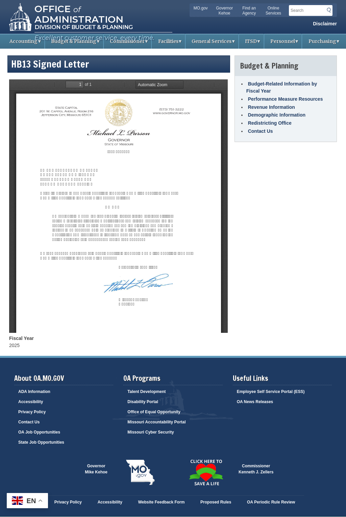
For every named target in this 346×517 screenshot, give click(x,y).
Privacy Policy (32, 412)
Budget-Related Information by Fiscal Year (281, 87)
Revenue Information (271, 107)
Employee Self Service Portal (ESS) (271, 391)
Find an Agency (249, 11)
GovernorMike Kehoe (96, 469)
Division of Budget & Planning (83, 27)
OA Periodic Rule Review (271, 502)
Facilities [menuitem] (167, 43)
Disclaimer (325, 23)
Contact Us (260, 131)
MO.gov (201, 8)
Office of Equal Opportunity (153, 412)
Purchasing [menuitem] (321, 43)
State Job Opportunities (41, 442)
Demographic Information (276, 115)
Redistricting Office (270, 123)
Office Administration (78, 13)
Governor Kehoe (224, 11)
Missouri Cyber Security (150, 432)
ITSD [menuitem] (250, 43)
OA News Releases (255, 401)
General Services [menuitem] (211, 43)
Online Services (273, 11)
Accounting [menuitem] (22, 43)
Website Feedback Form (161, 502)
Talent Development (146, 391)
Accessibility (30, 401)
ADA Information (34, 391)
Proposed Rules (215, 502)
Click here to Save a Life (206, 472)
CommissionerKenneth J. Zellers (256, 469)
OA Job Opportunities (39, 432)
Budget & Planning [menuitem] (73, 43)
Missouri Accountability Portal (156, 422)
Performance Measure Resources (285, 99)
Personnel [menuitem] (281, 43)
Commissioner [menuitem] (126, 43)
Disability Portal (142, 401)
